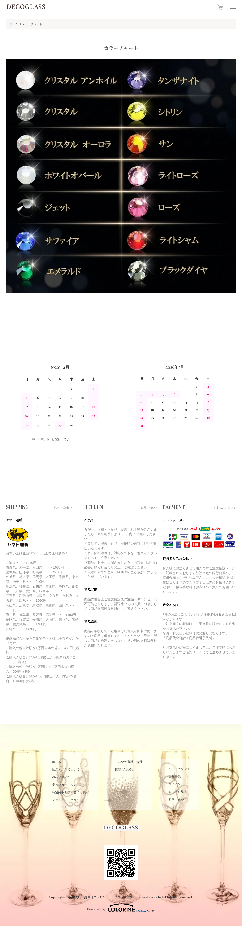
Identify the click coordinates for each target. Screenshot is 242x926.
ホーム (13, 24)
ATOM (128, 769)
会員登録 (175, 776)
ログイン (175, 784)
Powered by (121, 907)
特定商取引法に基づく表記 (70, 792)
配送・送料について (66, 769)
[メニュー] (232, 7)
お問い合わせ (178, 799)
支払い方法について (66, 784)
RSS (118, 769)
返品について (61, 777)
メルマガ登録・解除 (129, 761)
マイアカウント (179, 769)
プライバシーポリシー (67, 800)
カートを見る (178, 791)
